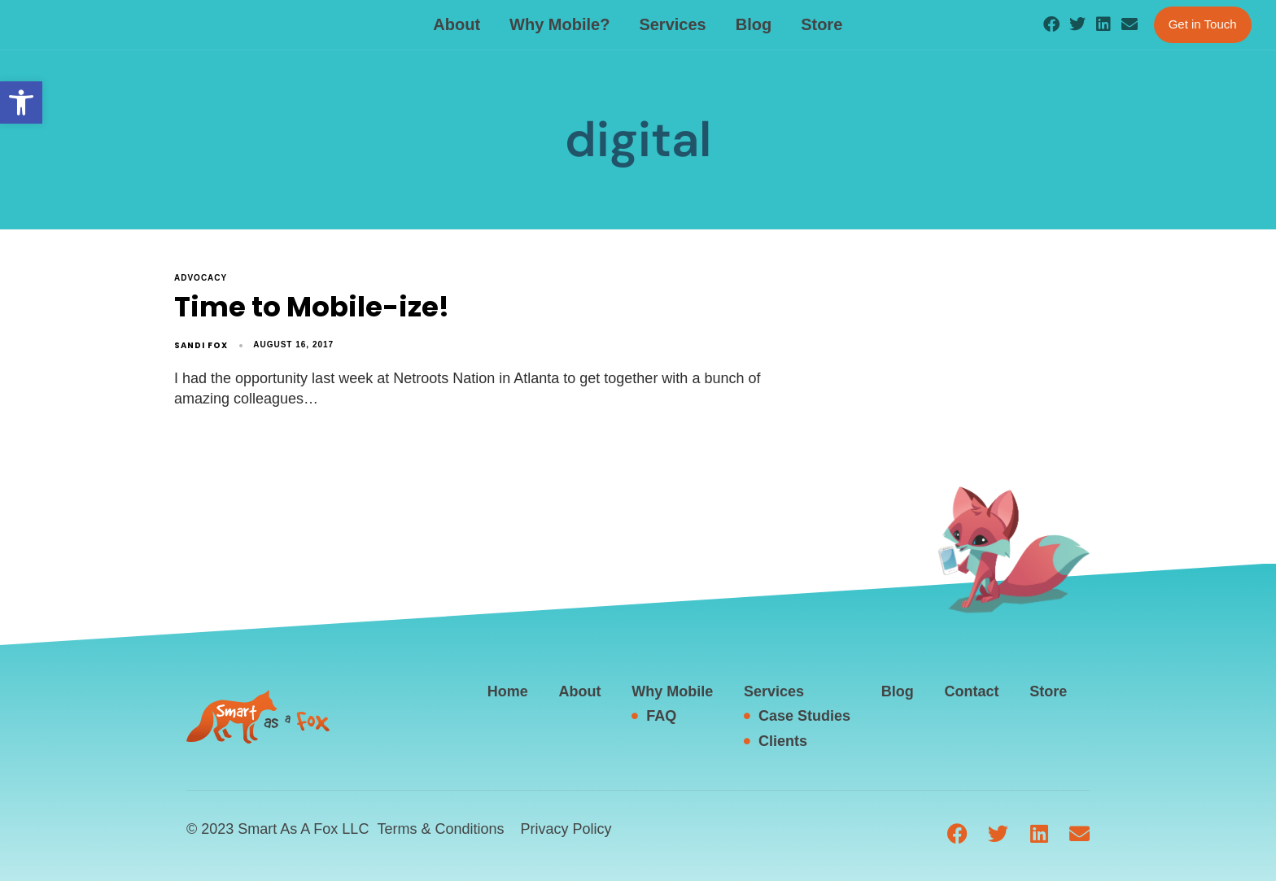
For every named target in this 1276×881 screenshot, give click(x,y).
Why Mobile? (559, 24)
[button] (21, 102)
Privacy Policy (565, 829)
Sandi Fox (201, 345)
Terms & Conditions (440, 829)
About (456, 24)
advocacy (200, 277)
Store (821, 24)
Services (672, 24)
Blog (753, 24)
